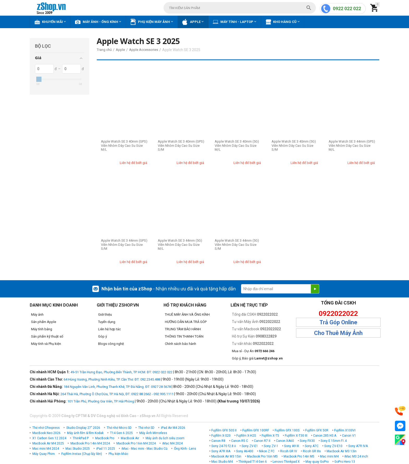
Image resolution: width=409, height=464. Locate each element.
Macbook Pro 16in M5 (262, 456)
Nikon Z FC (266, 451)
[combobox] (240, 8)
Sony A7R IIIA (220, 451)
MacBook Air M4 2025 (48, 443)
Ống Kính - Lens (185, 448)
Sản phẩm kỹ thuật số (47, 336)
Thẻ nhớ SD (146, 428)
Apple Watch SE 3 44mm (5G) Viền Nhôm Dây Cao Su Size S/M (237, 245)
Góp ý (102, 336)
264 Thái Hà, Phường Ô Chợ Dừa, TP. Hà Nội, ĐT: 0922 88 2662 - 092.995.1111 (117, 394)
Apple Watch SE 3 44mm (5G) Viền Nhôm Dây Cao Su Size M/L (180, 245)
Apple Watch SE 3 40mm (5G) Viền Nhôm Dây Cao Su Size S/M (294, 145)
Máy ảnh (37, 314)
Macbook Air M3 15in (226, 456)
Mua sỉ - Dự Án (253, 351)
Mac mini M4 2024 (45, 448)
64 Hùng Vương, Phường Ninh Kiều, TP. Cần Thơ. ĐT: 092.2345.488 (112, 379)
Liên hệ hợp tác (109, 329)
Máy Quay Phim (43, 454)
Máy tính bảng (41, 329)
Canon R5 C (239, 441)
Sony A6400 (244, 451)
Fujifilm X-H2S (246, 435)
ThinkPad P (81, 438)
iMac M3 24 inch (356, 456)
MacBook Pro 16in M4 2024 (136, 443)
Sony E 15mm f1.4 (334, 441)
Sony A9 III (291, 446)
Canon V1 (349, 435)
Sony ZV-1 (271, 446)
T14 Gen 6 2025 (121, 433)
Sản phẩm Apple (43, 322)
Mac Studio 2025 (77, 448)
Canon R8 (218, 441)
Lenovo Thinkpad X (286, 461)
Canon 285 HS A (324, 435)
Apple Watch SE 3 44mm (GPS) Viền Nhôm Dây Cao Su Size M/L (352, 145)
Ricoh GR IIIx (312, 451)
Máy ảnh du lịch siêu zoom (165, 438)
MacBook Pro (104, 438)
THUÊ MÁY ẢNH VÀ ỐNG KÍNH (187, 314)
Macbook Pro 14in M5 (299, 456)
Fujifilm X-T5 (270, 435)
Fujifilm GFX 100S (287, 430)
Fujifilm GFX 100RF (255, 430)
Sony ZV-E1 (250, 446)
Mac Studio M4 (222, 461)
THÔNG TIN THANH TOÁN (184, 336)
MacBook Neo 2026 (46, 433)
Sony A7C (311, 446)
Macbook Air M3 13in (342, 451)
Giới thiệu (105, 314)
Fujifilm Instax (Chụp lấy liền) (81, 454)
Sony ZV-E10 (333, 446)
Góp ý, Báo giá (257, 358)
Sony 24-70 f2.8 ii (223, 446)
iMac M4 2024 (172, 443)
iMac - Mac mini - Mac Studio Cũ (144, 448)
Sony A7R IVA (358, 446)
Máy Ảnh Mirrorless (153, 433)
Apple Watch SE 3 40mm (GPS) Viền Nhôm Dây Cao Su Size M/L (124, 145)
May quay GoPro (317, 461)
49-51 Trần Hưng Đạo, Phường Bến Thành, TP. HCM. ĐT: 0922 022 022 (121, 372)
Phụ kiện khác (118, 454)
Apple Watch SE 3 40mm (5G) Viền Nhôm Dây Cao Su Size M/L (237, 145)
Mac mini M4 (329, 456)
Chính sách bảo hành (180, 344)
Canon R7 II (262, 441)
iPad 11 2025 (105, 448)
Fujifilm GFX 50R (316, 430)
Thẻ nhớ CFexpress (46, 428)
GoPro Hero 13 (344, 461)
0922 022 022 (347, 8)
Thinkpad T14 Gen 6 (252, 461)
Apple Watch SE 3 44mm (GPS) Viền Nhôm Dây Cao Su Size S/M (124, 245)
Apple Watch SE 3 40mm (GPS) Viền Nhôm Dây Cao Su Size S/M (181, 145)
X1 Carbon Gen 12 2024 (49, 438)
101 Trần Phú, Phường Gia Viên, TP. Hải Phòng (100, 401)
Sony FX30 (307, 441)
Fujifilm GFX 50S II (224, 430)
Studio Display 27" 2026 (83, 428)
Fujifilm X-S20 (221, 435)
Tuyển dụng (106, 322)
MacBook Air (130, 438)
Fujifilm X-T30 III (296, 435)
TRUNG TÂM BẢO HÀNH (183, 329)
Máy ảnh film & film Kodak (85, 433)
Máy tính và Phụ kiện (46, 344)
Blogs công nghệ (111, 344)
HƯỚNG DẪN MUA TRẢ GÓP (186, 322)
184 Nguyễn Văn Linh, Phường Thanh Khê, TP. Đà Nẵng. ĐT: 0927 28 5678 (117, 387)
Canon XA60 (285, 441)
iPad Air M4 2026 (173, 428)
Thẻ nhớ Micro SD (119, 428)
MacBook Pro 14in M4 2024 (90, 443)
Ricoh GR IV (288, 451)
